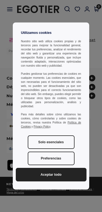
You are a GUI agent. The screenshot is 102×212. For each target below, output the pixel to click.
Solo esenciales (51, 142)
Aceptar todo (51, 175)
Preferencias (51, 158)
